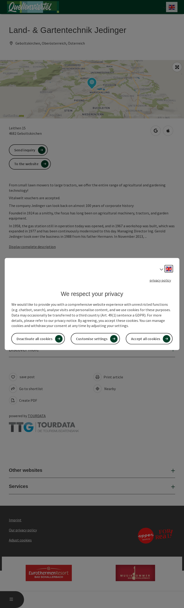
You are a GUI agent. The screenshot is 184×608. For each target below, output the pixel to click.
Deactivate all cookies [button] (34, 338)
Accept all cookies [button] (145, 338)
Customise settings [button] (92, 338)
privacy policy (160, 280)
